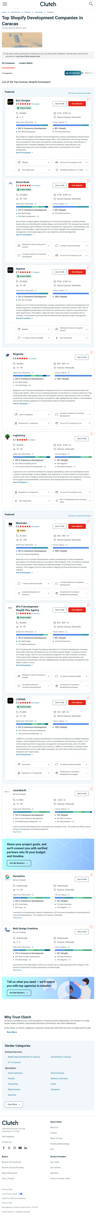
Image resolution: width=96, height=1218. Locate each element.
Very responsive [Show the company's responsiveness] (28, 170)
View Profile (59, 104)
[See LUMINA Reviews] (25, 702)
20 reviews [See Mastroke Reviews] (35, 527)
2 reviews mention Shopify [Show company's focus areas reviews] (70, 246)
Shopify (11, 1078)
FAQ (52, 1149)
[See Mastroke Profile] (10, 524)
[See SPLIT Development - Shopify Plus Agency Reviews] (25, 613)
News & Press (56, 1138)
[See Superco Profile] (10, 270)
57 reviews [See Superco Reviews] (35, 272)
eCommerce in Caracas (61, 1057)
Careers (53, 1133)
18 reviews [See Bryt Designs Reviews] (35, 104)
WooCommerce (57, 1073)
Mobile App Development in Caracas (24, 1057)
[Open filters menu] (87, 73)
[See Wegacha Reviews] (22, 358)
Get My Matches (17, 863)
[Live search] (91, 4)
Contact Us (7, 1142)
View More (12, 1104)
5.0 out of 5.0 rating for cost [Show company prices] (71, 423)
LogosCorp (19, 435)
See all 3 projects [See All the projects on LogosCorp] (20, 482)
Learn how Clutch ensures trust (28, 56)
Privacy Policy (7, 1189)
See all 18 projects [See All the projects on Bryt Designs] (23, 153)
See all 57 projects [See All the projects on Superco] (23, 318)
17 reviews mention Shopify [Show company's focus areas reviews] (32, 338)
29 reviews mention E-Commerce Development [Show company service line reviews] (31, 686)
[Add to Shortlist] (88, 99)
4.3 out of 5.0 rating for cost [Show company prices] (71, 492)
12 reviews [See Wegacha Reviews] (32, 359)
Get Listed (54, 1162)
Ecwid (53, 1084)
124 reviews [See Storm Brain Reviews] (35, 186)
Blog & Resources (9, 1173)
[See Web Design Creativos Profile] (7, 930)
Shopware (55, 1089)
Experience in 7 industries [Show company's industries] (28, 423)
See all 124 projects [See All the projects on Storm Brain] (24, 235)
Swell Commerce (15, 1073)
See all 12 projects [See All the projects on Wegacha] (20, 404)
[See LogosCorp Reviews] (22, 439)
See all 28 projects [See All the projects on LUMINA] (23, 754)
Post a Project (8, 1178)
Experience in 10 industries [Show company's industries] (31, 773)
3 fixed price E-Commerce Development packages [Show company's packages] (69, 593)
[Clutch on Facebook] (3, 1148)
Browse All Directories (11, 1162)
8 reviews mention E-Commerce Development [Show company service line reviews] (34, 255)
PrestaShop (13, 1084)
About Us (54, 1127)
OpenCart (12, 1095)
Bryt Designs (23, 100)
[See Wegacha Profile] (7, 355)
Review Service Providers (13, 1167)
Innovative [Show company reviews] (26, 764)
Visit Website (77, 104)
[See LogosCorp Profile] (7, 437)
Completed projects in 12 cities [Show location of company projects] (71, 170)
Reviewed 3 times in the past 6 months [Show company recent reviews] (33, 245)
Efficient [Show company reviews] (25, 162)
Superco (20, 268)
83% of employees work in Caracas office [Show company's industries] (73, 500)
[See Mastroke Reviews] (25, 526)
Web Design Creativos (25, 928)
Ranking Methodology (60, 1144)
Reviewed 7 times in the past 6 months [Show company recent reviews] (33, 676)
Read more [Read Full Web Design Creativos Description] (17, 970)
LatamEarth (19, 790)
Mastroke (21, 523)
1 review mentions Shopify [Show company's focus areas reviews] (32, 584)
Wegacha (18, 354)
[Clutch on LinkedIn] (25, 1148)
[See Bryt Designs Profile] (10, 102)
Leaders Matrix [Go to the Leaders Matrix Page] (25, 63)
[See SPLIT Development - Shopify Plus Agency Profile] (10, 608)
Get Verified (55, 1167)
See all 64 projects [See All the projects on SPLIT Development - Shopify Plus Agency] (23, 665)
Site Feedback (8, 1136)
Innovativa (19, 876)
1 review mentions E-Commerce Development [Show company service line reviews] (72, 583)
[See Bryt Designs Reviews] (25, 104)
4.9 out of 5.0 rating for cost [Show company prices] (71, 255)
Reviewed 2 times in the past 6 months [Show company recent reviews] (71, 329)
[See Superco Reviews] (25, 272)
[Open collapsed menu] (5, 4)
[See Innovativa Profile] (7, 877)
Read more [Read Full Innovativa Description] (17, 918)
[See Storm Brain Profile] (10, 184)
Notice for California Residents (13, 1198)
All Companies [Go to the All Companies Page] (8, 63)
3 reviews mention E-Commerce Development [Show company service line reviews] (72, 414)
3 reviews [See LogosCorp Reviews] (31, 440)
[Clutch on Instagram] (14, 1148)
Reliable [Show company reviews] (25, 329)
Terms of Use (7, 1203)
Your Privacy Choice (9, 1194)
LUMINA (20, 699)
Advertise (54, 1173)
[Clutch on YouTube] (20, 1148)
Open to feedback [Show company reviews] (26, 415)
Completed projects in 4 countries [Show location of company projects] (31, 593)
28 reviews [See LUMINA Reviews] (35, 703)
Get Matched (74, 73)
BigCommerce (14, 1089)
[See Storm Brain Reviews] (25, 185)
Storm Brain (22, 182)
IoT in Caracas (14, 1062)
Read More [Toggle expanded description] (12, 1032)
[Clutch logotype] (10, 1123)
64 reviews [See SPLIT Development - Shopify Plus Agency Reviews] (35, 613)
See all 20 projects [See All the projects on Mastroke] (23, 573)
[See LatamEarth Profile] (7, 792)
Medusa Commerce (59, 1078)
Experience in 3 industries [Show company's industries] (28, 492)
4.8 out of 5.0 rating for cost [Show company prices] (71, 162)
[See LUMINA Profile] (10, 701)
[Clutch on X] (9, 1148)
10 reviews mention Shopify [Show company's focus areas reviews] (70, 676)
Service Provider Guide (60, 1178)
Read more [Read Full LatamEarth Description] (17, 832)
